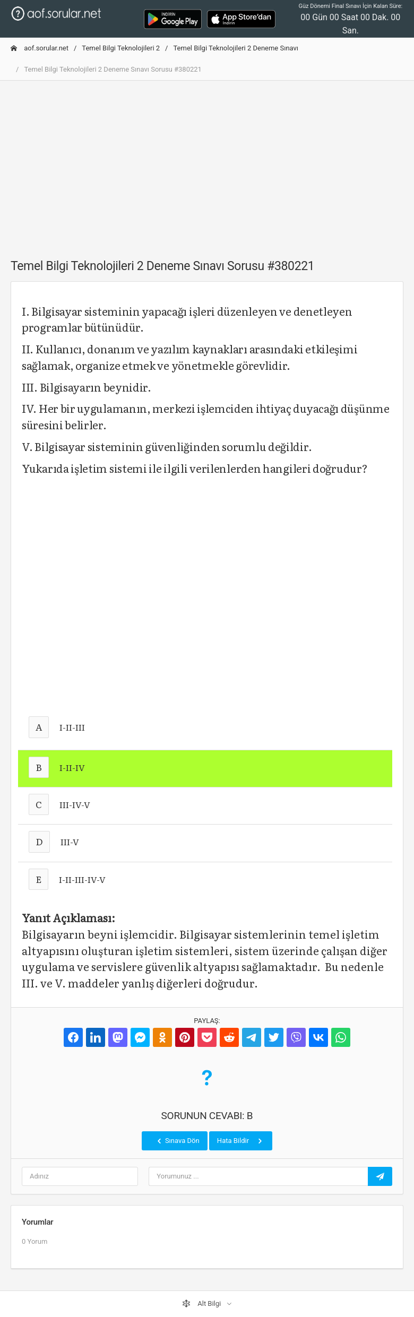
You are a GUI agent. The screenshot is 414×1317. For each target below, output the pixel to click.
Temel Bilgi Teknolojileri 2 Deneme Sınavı (235, 48)
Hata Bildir (240, 1141)
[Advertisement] (207, 163)
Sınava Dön (177, 1141)
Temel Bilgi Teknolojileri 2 (121, 48)
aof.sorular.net (39, 48)
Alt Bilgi (202, 1303)
